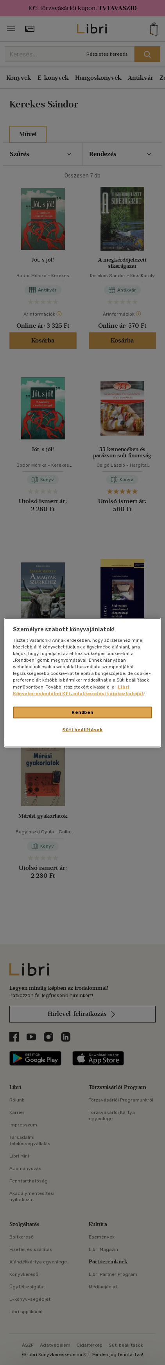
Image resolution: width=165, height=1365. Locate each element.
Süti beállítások (82, 729)
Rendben (82, 712)
